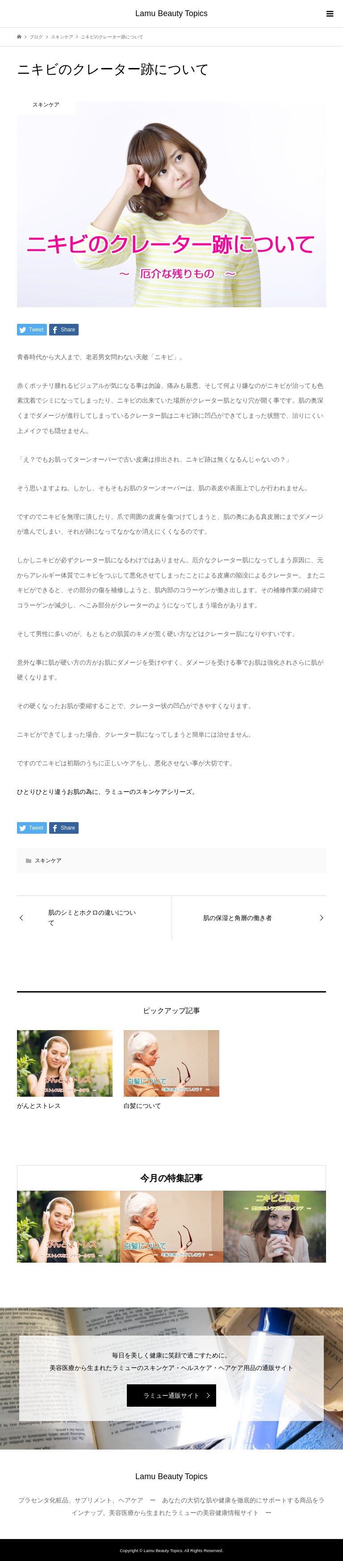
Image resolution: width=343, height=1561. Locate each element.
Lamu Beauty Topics (171, 13)
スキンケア (48, 860)
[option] (68, 1227)
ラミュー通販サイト (171, 1395)
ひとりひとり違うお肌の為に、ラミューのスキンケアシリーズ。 (107, 791)
